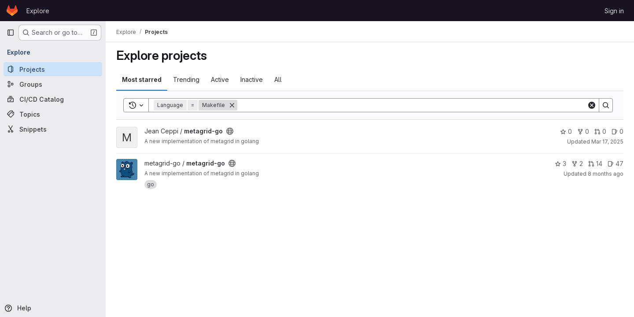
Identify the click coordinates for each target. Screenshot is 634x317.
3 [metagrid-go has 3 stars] (560, 163)
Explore (37, 11)
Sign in (614, 11)
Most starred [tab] (142, 79)
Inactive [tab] (251, 79)
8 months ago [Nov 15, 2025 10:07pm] (605, 173)
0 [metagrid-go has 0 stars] (566, 131)
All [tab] (278, 79)
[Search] (412, 105)
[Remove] (232, 105)
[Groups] (53, 84)
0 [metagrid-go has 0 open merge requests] (600, 131)
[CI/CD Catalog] (53, 99)
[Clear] (591, 105)
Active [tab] (220, 79)
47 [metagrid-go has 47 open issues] (615, 163)
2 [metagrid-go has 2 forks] (577, 163)
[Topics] (53, 114)
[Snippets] (53, 129)
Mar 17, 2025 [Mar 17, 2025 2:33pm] (607, 141)
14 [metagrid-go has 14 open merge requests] (595, 163)
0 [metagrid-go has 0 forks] (583, 131)
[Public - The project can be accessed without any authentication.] (229, 131)
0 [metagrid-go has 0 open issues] (617, 131)
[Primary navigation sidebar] (11, 33)
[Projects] (53, 69)
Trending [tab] (186, 79)
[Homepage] (12, 11)
